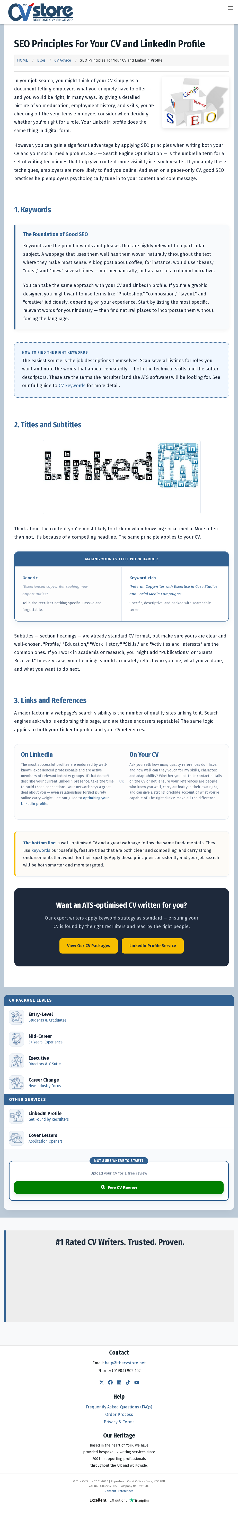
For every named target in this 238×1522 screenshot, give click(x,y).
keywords (40, 850)
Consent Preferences (119, 1491)
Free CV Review (119, 1187)
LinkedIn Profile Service (152, 945)
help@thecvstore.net (125, 1363)
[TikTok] (128, 1383)
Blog (41, 60)
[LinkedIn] (119, 1383)
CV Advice (62, 60)
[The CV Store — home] (41, 12)
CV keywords (72, 385)
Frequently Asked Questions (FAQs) (119, 1407)
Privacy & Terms (119, 1421)
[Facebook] (110, 1383)
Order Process (119, 1414)
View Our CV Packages (88, 945)
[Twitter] (101, 1383)
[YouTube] (136, 1383)
